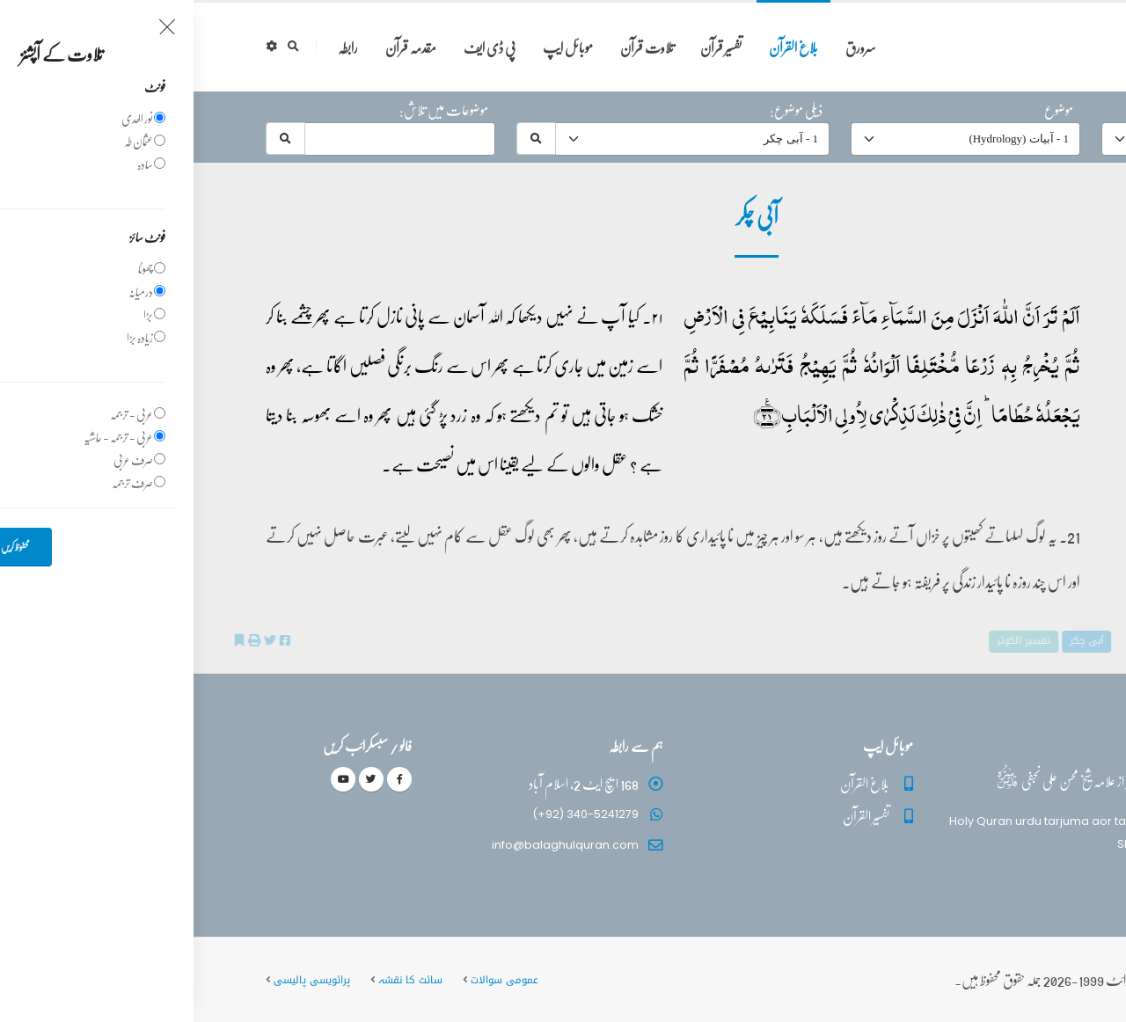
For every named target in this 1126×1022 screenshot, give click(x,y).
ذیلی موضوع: (602, 110)
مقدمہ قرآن (217, 47)
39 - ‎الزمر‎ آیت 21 (981, 313)
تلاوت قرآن (453, 47)
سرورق (667, 47)
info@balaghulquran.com (371, 844)
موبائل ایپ (374, 47)
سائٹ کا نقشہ (217, 979)
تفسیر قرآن (527, 47)
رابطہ (154, 47)
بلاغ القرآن (600, 47)
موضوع (865, 110)
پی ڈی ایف (296, 47)
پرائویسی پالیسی (118, 979)
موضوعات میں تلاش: (250, 110)
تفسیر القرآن (672, 816)
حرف (1035, 110)
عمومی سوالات (311, 979)
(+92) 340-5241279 (392, 814)
